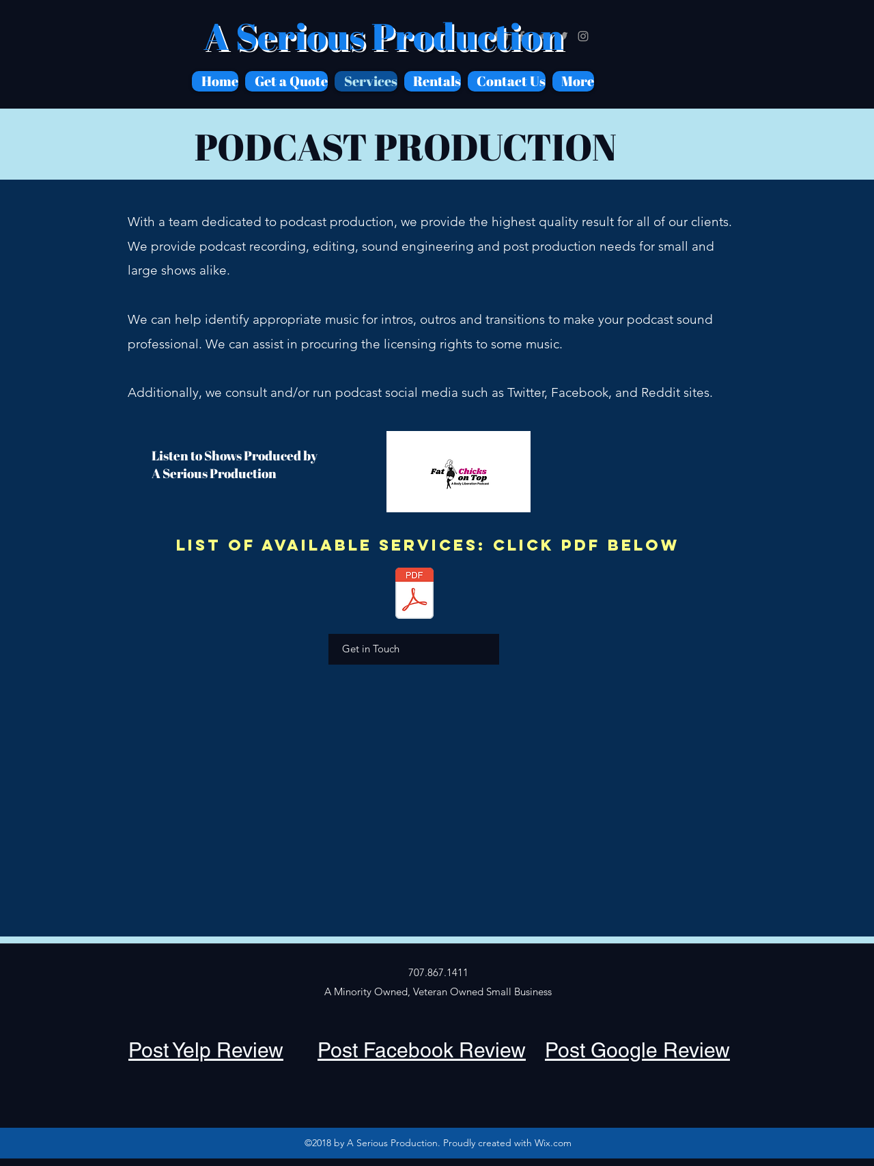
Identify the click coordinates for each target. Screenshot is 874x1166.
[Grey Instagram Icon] (583, 36)
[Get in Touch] (413, 649)
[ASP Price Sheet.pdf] (414, 595)
